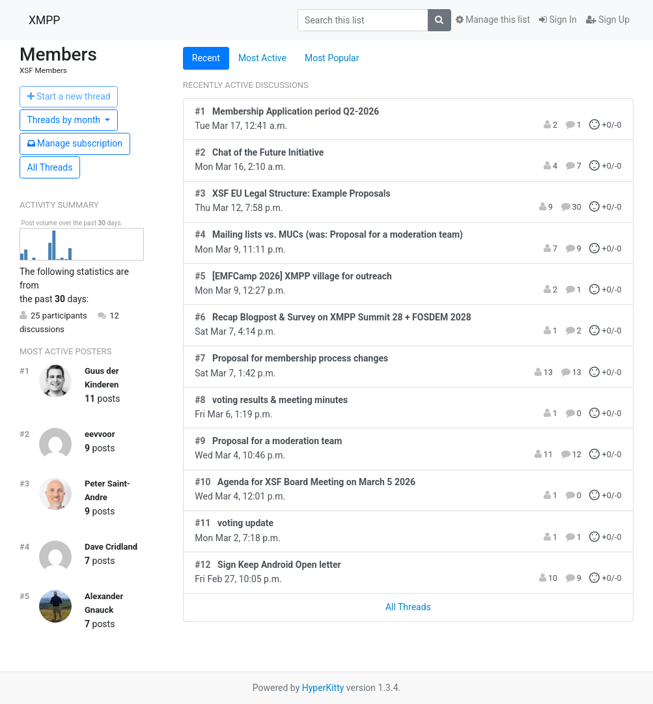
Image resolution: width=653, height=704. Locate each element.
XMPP (44, 20)
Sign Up (608, 19)
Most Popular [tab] (332, 58)
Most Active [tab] (262, 58)
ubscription (75, 143)
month (65, 120)
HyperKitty (323, 688)
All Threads (50, 167)
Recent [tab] (206, 58)
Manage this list (493, 19)
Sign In (558, 19)
